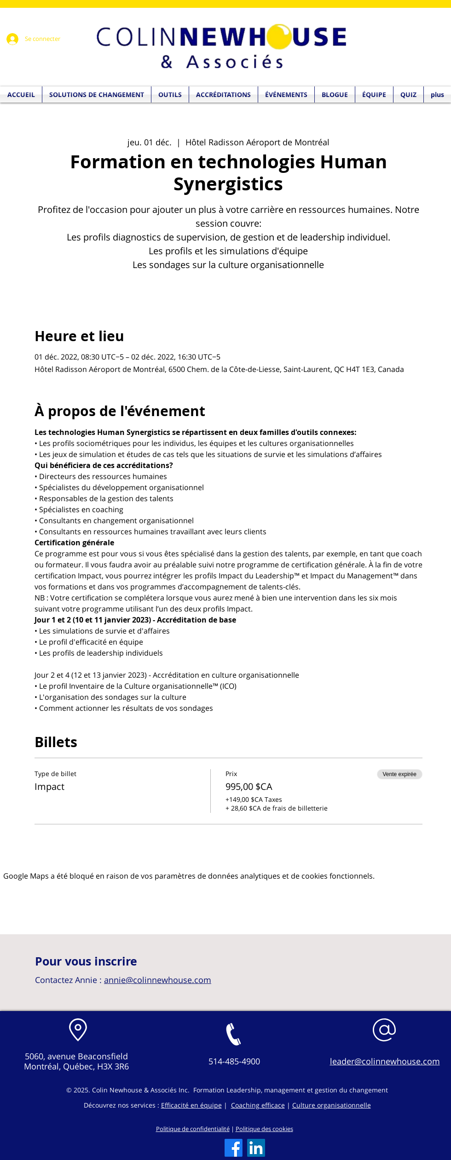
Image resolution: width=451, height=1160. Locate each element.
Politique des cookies (264, 1129)
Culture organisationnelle (331, 1105)
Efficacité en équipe (191, 1105)
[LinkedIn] (256, 1148)
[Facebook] (234, 1148)
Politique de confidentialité (193, 1129)
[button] (408, 94)
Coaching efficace (258, 1105)
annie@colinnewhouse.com (157, 979)
